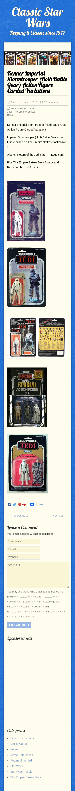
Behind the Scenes (22, 738)
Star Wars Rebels (21, 771)
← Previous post (17, 515)
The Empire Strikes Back (25, 777)
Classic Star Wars (37, 17)
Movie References (21, 755)
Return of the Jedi (21, 760)
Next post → (60, 515)
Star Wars (16, 766)
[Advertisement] (37, 682)
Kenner (15, 108)
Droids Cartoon (19, 743)
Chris (14, 102)
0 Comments (51, 102)
